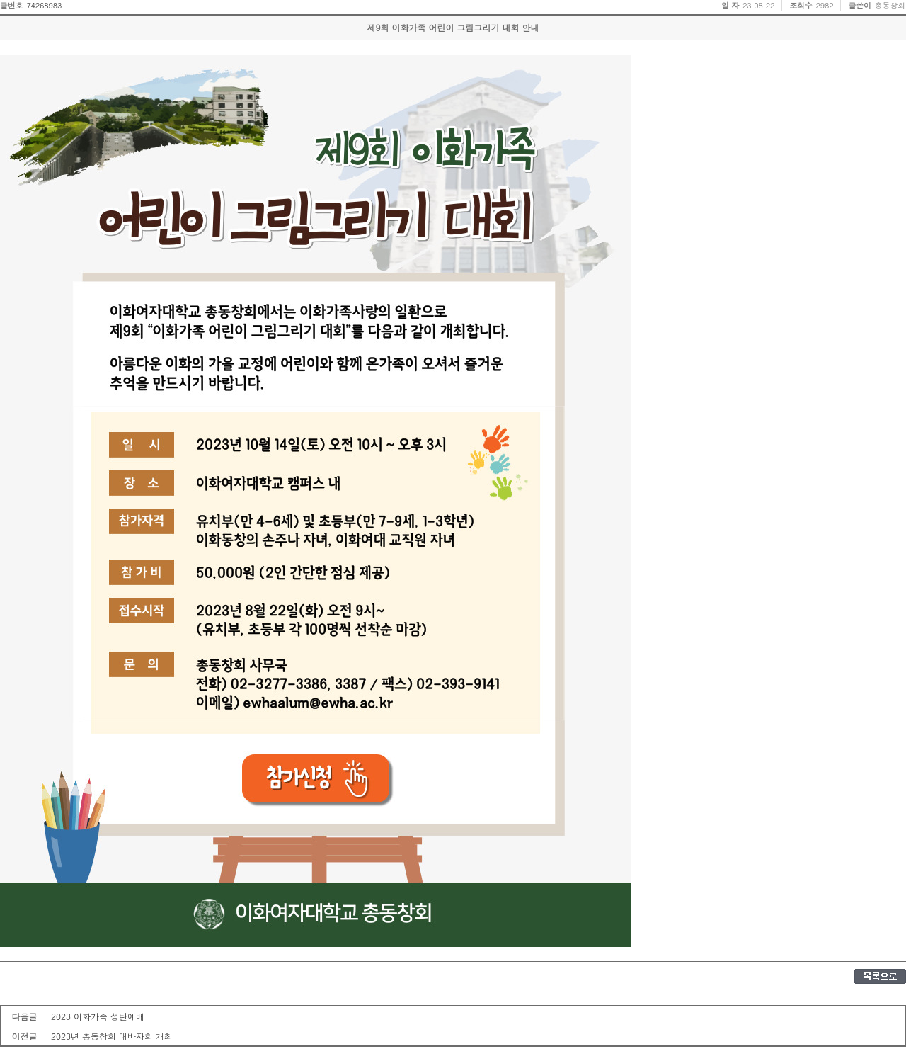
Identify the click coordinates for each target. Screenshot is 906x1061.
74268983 (44, 5)
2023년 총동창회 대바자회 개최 (112, 1036)
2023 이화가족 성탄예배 (97, 1016)
